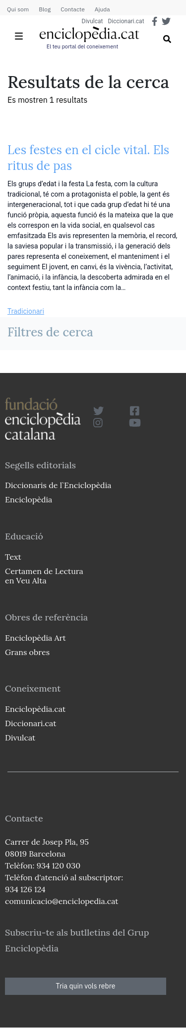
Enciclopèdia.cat (35, 709)
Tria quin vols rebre (86, 986)
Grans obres (27, 652)
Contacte (72, 9)
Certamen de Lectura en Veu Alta (44, 575)
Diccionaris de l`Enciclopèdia (58, 485)
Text (13, 557)
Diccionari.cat (126, 21)
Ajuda (102, 9)
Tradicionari (25, 311)
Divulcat (92, 21)
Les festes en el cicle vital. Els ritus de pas (88, 157)
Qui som (18, 9)
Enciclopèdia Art (35, 638)
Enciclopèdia (28, 499)
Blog (45, 9)
